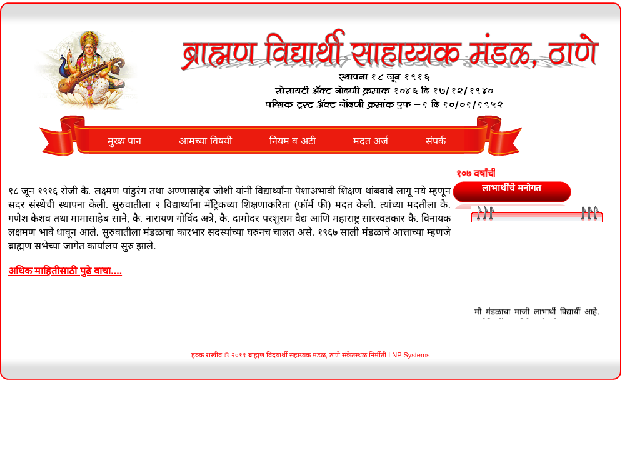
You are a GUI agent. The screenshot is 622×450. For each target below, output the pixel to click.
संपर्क (436, 141)
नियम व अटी (292, 141)
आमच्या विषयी (205, 141)
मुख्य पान (124, 141)
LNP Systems (408, 355)
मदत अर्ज (370, 141)
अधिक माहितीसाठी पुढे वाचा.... (65, 271)
